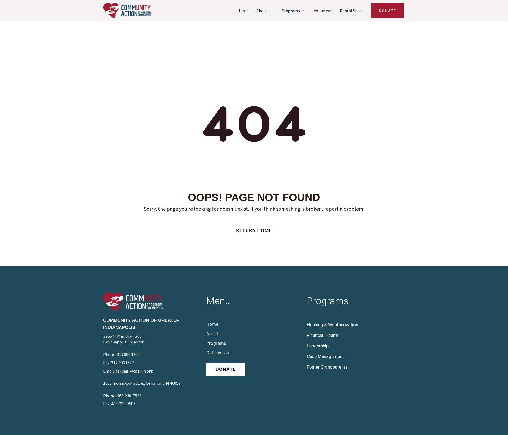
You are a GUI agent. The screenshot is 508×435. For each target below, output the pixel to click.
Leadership (318, 345)
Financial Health (322, 335)
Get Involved (218, 352)
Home (242, 10)
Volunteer (323, 10)
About (264, 10)
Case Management (325, 356)
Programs (293, 10)
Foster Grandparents (327, 367)
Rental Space (352, 10)
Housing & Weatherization (333, 324)
